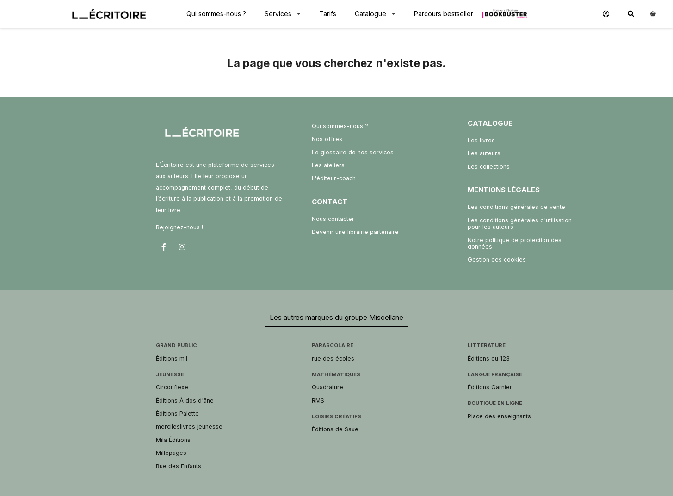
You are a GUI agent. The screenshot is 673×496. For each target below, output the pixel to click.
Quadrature (327, 387)
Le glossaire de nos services (353, 152)
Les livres (481, 140)
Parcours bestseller (443, 14)
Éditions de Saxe (335, 429)
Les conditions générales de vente (516, 206)
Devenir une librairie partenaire (355, 231)
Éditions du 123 (489, 358)
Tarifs (327, 14)
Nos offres (327, 138)
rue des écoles (333, 358)
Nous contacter (333, 218)
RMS (318, 400)
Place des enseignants (499, 416)
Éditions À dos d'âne (185, 400)
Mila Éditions (173, 439)
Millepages (171, 452)
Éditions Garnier (490, 387)
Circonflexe (172, 387)
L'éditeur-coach (334, 178)
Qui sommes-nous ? (216, 14)
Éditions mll (171, 358)
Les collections (489, 166)
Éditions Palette (177, 413)
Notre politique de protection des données (515, 243)
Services (278, 14)
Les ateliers (328, 165)
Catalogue (370, 14)
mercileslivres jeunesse (189, 426)
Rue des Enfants (178, 466)
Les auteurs (484, 153)
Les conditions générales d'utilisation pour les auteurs (520, 223)
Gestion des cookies (497, 259)
